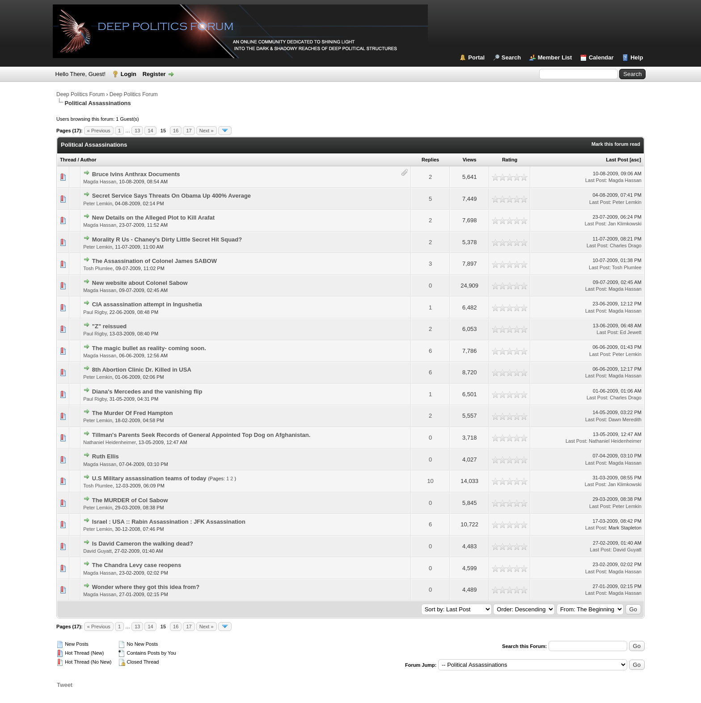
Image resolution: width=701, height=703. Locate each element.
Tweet (64, 685)
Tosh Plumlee (98, 268)
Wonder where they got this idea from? (145, 587)
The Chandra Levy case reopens (136, 565)
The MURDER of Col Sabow (130, 500)
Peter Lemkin (97, 203)
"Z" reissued (109, 326)
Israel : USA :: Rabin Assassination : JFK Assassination (168, 521)
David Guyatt (97, 551)
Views (470, 159)
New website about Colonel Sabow (140, 283)
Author (88, 159)
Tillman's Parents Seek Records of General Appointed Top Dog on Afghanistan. (201, 435)
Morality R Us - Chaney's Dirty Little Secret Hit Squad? (167, 239)
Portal (476, 57)
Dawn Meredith (625, 419)
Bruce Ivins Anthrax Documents (136, 174)
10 (430, 481)
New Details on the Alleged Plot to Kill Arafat (153, 217)
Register (154, 74)
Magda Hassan (99, 181)
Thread (68, 159)
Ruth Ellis (105, 456)
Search (511, 57)
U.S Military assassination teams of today (149, 478)
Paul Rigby (94, 312)
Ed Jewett (631, 332)
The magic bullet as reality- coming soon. (149, 348)
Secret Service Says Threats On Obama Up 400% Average (171, 195)
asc (635, 159)
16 (175, 130)
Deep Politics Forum (80, 94)
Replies (430, 159)
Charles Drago (626, 245)
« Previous (98, 130)
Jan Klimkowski (625, 223)
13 (137, 130)
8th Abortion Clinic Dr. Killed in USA (141, 369)
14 (150, 130)
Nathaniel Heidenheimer (109, 442)
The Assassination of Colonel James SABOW (154, 261)
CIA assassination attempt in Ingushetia (147, 304)
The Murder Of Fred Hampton (132, 413)
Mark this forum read (615, 144)
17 (188, 130)
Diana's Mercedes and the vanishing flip (147, 391)
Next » (206, 130)
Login (128, 74)
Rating (509, 159)
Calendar (601, 57)
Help (636, 57)
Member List (555, 57)
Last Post (617, 159)
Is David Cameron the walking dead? (142, 543)
